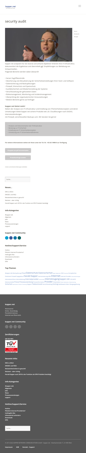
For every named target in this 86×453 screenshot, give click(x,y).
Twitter (6, 238)
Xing (19, 238)
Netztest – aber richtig (12, 200)
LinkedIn (15, 238)
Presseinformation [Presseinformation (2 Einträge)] (38, 282)
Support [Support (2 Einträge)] (29, 284)
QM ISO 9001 (9, 339)
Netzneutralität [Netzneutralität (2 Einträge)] (9, 282)
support (7, 226)
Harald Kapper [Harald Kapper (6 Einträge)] (31, 276)
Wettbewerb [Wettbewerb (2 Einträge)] (62, 284)
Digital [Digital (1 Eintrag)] (54, 273)
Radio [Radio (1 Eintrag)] (62, 282)
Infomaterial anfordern (12, 257)
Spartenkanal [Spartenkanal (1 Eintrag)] (15, 284)
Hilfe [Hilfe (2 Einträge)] (49, 276)
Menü (79, 6)
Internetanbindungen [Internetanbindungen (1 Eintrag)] (75, 276)
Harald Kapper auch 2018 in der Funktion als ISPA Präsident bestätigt (26, 203)
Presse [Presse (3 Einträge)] (16, 282)
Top (79, 447)
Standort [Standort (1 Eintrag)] (20, 284)
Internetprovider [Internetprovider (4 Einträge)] (32, 279)
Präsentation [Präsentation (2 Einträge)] (57, 282)
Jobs (6, 219)
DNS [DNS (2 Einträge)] (62, 273)
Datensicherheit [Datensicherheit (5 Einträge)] (45, 273)
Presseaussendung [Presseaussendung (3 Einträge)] (26, 282)
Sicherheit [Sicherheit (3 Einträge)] (8, 284)
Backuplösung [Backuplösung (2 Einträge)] (17, 273)
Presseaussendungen (11, 224)
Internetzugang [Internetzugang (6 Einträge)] (52, 279)
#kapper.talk (9, 215)
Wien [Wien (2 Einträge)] (67, 284)
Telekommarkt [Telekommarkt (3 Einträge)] (37, 284)
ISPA (6, 261)
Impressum (9, 447)
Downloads (8, 259)
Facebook (11, 238)
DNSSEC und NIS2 (10, 195)
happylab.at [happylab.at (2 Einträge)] (19, 276)
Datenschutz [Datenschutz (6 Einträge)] (32, 272)
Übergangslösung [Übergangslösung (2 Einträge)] (74, 284)
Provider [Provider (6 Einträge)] (49, 281)
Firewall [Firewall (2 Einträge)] (14, 276)
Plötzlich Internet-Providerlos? (14, 252)
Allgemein (8, 217)
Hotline (7, 250)
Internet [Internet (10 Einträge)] (55, 276)
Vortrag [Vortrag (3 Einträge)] (55, 284)
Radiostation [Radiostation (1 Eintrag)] (66, 282)
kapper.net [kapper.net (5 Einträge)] (64, 279)
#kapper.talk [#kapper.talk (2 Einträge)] (9, 273)
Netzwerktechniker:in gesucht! (14, 197)
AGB (17, 447)
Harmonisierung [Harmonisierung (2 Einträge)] (43, 276)
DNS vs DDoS (9, 192)
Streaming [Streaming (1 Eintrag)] (24, 284)
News (6, 222)
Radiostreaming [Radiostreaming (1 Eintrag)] (72, 282)
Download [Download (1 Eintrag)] (66, 273)
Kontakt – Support (29, 447)
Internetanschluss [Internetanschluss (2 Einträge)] (10, 279)
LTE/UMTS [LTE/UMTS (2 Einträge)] (73, 279)
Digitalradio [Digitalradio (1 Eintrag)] (58, 273)
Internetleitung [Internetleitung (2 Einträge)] (20, 279)
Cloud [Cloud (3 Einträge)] (24, 273)
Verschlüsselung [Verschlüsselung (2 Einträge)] (47, 284)
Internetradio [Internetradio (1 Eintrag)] (42, 279)
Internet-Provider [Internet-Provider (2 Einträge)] (66, 276)
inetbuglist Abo (9, 255)
